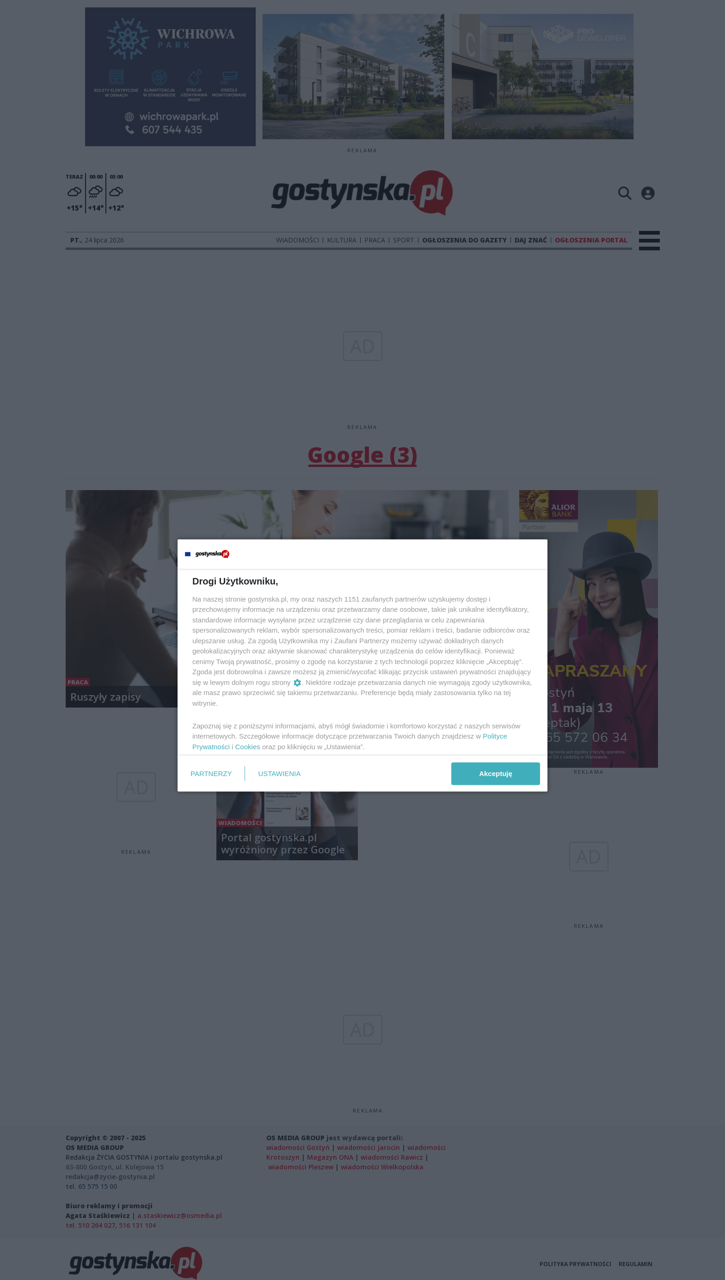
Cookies (247, 746)
